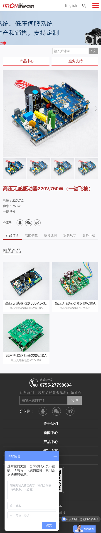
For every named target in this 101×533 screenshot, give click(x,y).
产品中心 (50, 442)
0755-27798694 (55, 385)
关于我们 (50, 424)
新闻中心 (50, 433)
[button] (96, 108)
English (71, 5)
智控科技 (59, 513)
